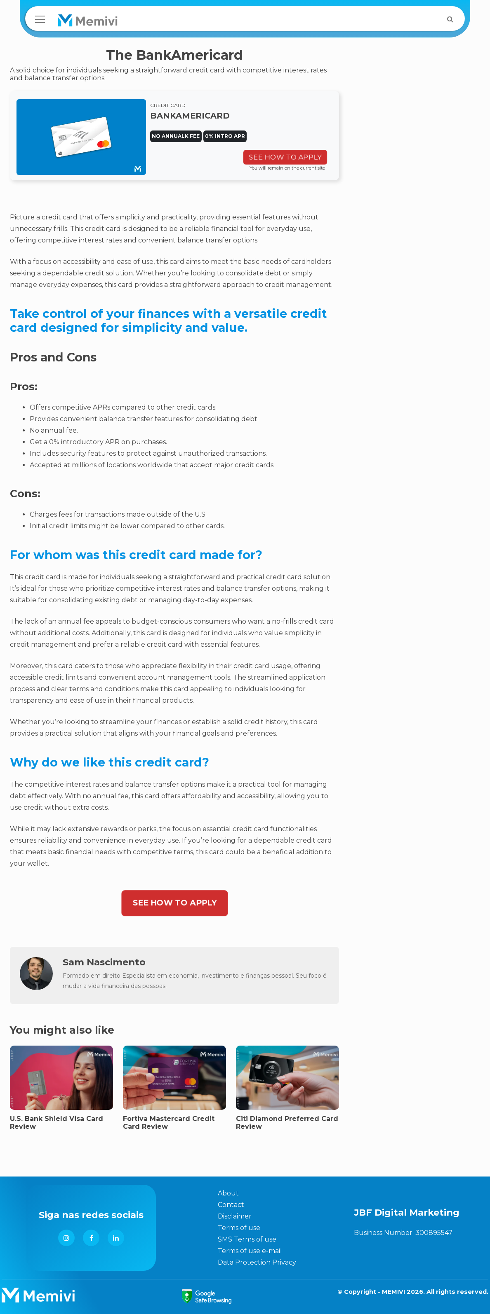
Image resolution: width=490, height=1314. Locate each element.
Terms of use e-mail (250, 1251)
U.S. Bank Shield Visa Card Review (56, 1122)
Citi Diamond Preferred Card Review (287, 1122)
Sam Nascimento (104, 962)
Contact (231, 1205)
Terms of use (239, 1228)
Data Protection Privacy (257, 1262)
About (228, 1193)
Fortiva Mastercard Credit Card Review (168, 1122)
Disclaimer (235, 1216)
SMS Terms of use (247, 1239)
